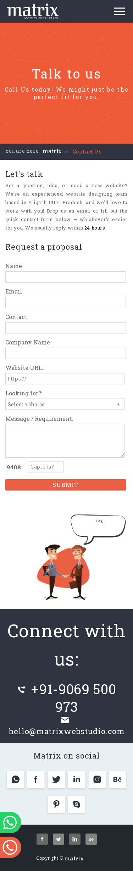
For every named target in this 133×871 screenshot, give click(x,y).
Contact (16, 316)
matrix (52, 151)
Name (13, 265)
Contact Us (87, 151)
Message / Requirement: (39, 418)
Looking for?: (23, 393)
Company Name (27, 342)
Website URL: (24, 367)
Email (13, 291)
